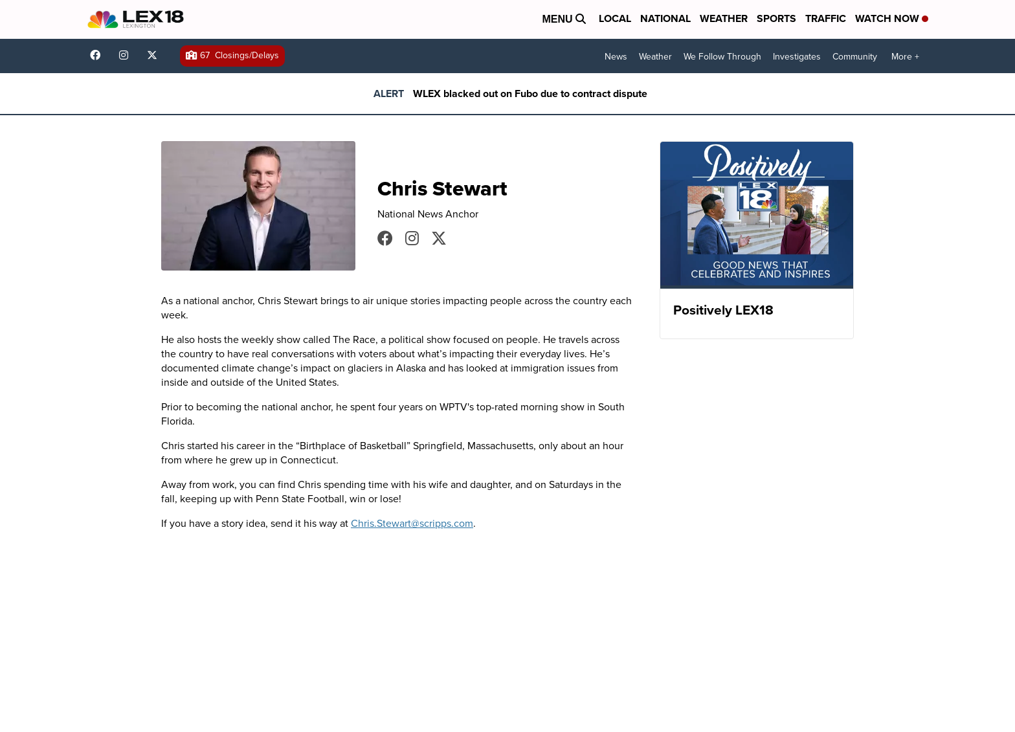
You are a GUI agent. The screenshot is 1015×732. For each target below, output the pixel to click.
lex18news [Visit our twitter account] (155, 55)
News (616, 56)
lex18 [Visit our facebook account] (98, 55)
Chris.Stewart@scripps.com (412, 523)
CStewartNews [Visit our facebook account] (385, 238)
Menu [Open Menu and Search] (564, 19)
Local (615, 18)
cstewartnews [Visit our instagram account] (412, 238)
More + (905, 56)
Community (854, 56)
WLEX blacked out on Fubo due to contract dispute (530, 93)
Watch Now (891, 18)
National (665, 18)
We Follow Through (722, 56)
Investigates (797, 56)
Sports (776, 18)
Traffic (825, 18)
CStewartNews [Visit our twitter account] (439, 238)
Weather (724, 18)
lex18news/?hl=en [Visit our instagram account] (127, 55)
